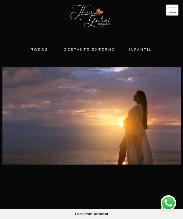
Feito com (91, 214)
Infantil (140, 49)
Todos (39, 49)
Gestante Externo (90, 49)
